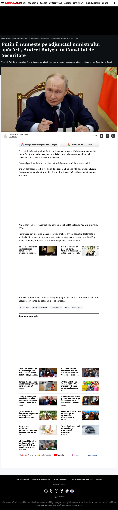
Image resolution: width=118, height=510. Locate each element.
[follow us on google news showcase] (43, 455)
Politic (43, 3)
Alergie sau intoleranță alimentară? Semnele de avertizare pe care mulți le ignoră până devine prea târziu (28, 429)
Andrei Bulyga (24, 307)
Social (67, 3)
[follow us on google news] (27, 455)
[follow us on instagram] (75, 455)
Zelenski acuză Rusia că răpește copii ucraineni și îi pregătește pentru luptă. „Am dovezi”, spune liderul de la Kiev (28, 250)
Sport (105, 3)
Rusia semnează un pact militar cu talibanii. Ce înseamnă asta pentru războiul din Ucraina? (71, 250)
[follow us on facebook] (91, 455)
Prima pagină (5, 38)
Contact (99, 479)
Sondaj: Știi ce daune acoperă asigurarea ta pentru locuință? (28, 384)
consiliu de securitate (39, 307)
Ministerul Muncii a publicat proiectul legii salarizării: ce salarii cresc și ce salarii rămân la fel (27, 444)
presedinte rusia (56, 307)
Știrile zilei (20, 3)
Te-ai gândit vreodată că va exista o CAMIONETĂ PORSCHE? (70, 429)
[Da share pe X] (107, 136)
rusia (67, 307)
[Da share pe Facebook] (101, 136)
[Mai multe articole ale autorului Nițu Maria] (5, 136)
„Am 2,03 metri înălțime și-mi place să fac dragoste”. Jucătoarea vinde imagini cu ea (28, 415)
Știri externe (55, 3)
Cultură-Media (93, 3)
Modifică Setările (59, 485)
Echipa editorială (22, 479)
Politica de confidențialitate (82, 479)
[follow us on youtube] (59, 455)
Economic (33, 3)
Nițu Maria (13, 137)
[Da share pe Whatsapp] (113, 136)
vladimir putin (77, 307)
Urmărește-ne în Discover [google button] (79, 144)
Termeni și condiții (60, 479)
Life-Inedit (78, 3)
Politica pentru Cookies (41, 479)
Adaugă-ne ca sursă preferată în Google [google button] (39, 144)
